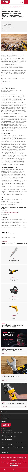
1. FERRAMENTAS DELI (6, 24)
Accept (16, 465)
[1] (18, 212)
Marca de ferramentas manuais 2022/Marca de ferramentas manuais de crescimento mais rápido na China (13, 6)
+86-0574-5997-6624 (7, 428)
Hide (10, 22)
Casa (3, 5)
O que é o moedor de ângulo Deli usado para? (13, 403)
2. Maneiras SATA (5, 25)
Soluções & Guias (6, 415)
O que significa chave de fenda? (9, 237)
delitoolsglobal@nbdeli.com (7, 430)
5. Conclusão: (4, 29)
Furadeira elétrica (14, 317)
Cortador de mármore (14, 298)
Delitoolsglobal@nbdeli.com (11, 212)
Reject (12, 465)
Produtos (3, 412)
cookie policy (11, 463)
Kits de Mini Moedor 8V (14, 260)
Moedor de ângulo (14, 279)
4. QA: (3, 28)
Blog (6, 5)
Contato (3, 421)
